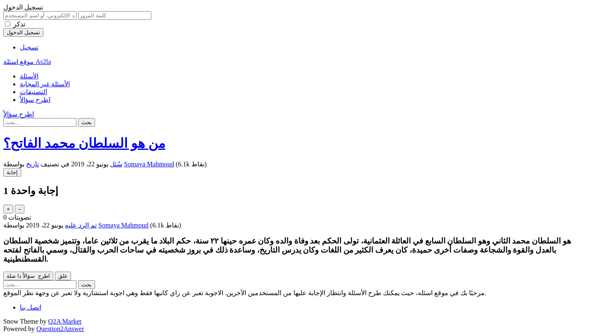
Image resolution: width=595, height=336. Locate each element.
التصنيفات (33, 91)
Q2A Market (64, 321)
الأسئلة (29, 76)
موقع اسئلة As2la (27, 61)
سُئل (116, 164)
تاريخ (32, 164)
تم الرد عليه (81, 225)
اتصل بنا (30, 307)
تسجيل (29, 47)
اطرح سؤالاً (35, 99)
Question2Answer (60, 328)
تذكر (19, 24)
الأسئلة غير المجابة (45, 84)
